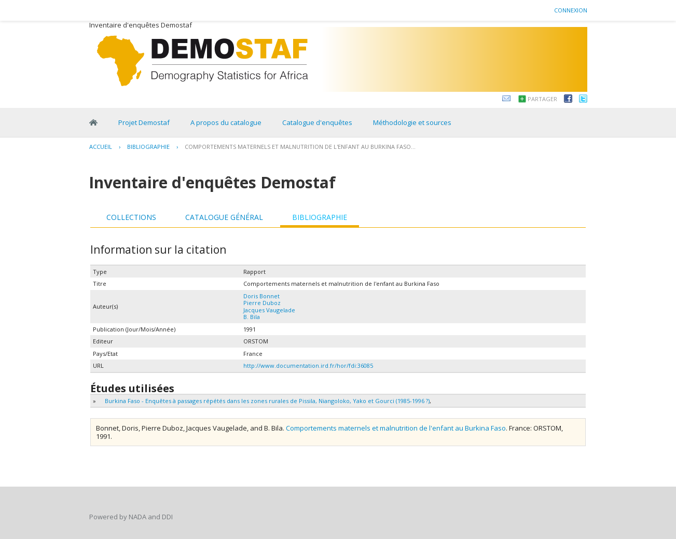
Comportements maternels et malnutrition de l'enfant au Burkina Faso (396, 428)
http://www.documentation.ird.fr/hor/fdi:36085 (308, 365)
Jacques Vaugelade (269, 310)
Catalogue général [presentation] (224, 217)
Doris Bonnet (261, 296)
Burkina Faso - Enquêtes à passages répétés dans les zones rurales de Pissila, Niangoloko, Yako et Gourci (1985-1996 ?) (267, 401)
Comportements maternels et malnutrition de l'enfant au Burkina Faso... (300, 146)
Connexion (570, 10)
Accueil (100, 146)
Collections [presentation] (131, 217)
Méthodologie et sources (412, 122)
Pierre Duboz (262, 303)
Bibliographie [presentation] (319, 217)
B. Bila (251, 317)
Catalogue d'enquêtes (317, 122)
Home (93, 122)
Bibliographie (148, 146)
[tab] (131, 217)
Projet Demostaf (144, 122)
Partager (542, 99)
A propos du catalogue (225, 122)
